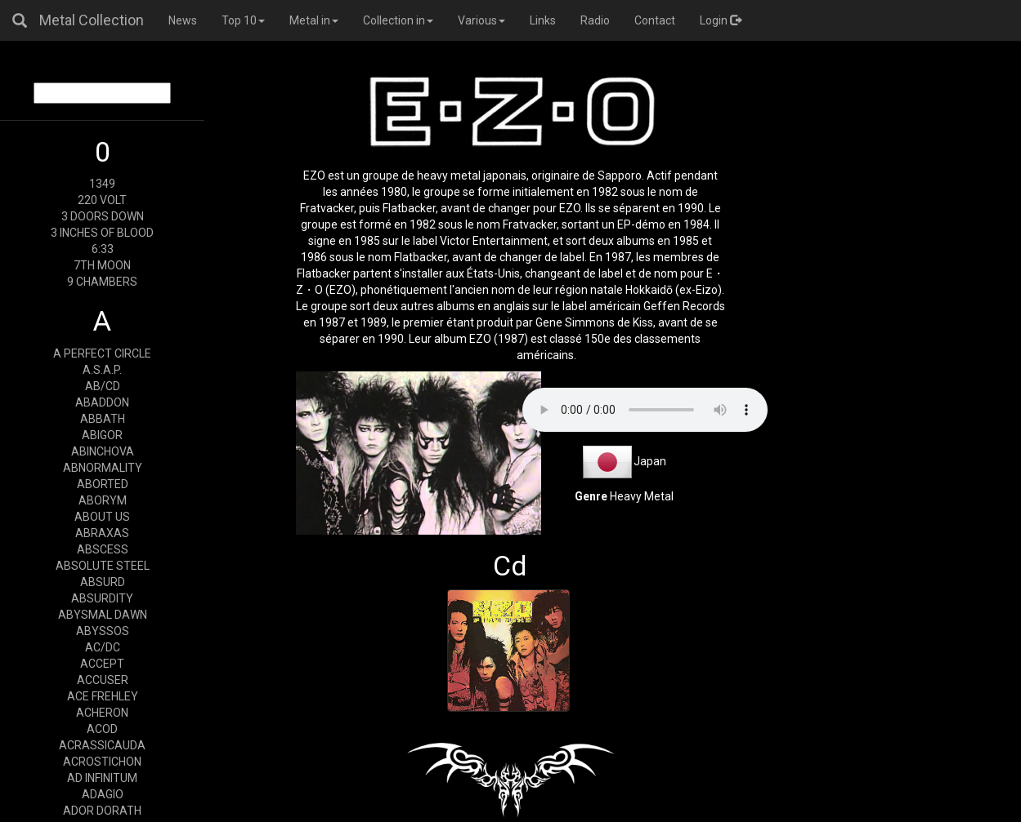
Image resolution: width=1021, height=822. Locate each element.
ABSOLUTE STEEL (103, 565)
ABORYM (102, 500)
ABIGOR (102, 435)
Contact (654, 20)
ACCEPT (102, 663)
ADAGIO (102, 794)
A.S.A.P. (102, 369)
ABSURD (102, 582)
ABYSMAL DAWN (102, 614)
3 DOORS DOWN (102, 216)
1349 (102, 183)
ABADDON (102, 402)
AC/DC (102, 647)
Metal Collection (91, 20)
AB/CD (102, 386)
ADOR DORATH (102, 810)
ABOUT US (102, 516)
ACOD (102, 728)
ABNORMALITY (102, 467)
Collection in (398, 20)
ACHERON (102, 712)
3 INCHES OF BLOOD (102, 232)
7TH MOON (102, 265)
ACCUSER (102, 679)
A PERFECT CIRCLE (102, 353)
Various (481, 20)
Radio (595, 20)
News (182, 20)
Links (543, 20)
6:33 (103, 248)
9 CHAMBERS (102, 281)
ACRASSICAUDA (102, 745)
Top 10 (243, 20)
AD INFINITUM (102, 777)
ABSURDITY (102, 598)
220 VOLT (102, 200)
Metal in (313, 20)
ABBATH (102, 418)
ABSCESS (102, 549)
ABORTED (102, 484)
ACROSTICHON (102, 761)
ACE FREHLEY (102, 696)
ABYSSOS (102, 631)
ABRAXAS (102, 533)
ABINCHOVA (102, 451)
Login (720, 20)
